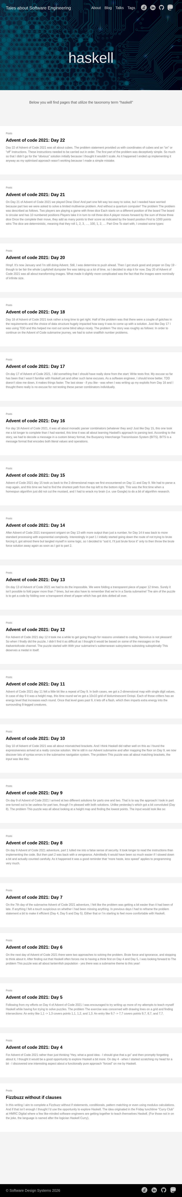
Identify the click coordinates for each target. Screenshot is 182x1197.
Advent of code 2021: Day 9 (34, 792)
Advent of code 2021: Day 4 (34, 1047)
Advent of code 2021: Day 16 (35, 420)
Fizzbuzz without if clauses (34, 1097)
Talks (120, 8)
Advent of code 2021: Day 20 (35, 257)
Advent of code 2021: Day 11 (35, 683)
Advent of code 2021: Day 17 (35, 366)
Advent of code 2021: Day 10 (35, 738)
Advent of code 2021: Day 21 (35, 194)
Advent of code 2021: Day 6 (34, 947)
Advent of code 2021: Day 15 (35, 475)
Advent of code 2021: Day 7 (34, 897)
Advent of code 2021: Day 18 (35, 311)
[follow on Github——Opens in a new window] (163, 8)
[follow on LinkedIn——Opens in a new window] (154, 8)
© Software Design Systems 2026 (33, 1190)
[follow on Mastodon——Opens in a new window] (171, 8)
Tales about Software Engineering (38, 7)
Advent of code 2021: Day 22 (35, 140)
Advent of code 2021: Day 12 (35, 629)
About (96, 8)
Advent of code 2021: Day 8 (34, 842)
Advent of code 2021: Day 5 (34, 997)
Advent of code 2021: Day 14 (35, 525)
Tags (131, 8)
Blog (108, 8)
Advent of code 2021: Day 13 (35, 579)
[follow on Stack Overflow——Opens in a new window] (145, 8)
